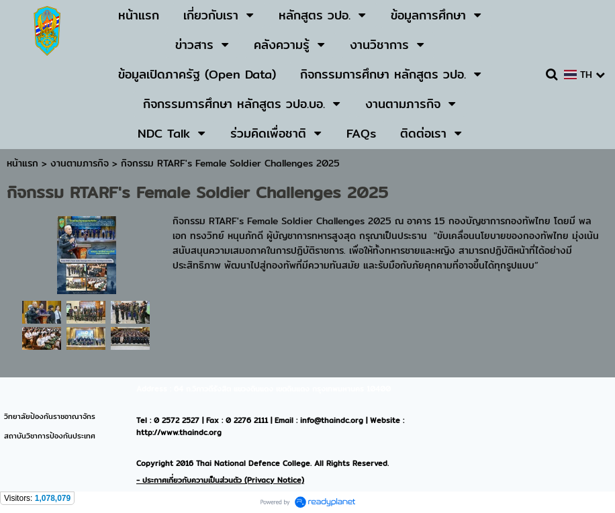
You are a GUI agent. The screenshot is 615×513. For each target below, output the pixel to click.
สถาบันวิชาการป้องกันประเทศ (49, 436)
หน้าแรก (22, 163)
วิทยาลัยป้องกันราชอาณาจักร (49, 416)
